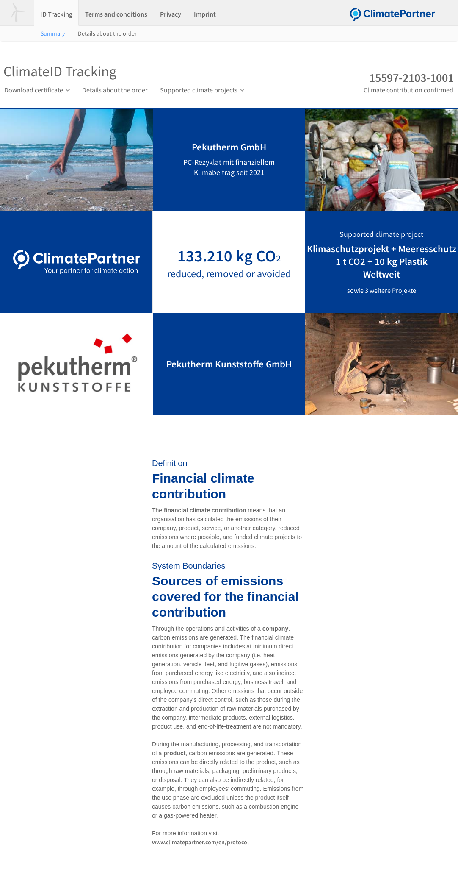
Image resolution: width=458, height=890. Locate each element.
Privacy (170, 14)
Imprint (205, 14)
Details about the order (107, 33)
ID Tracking (56, 14)
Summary (53, 33)
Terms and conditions (116, 14)
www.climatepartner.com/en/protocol (200, 842)
